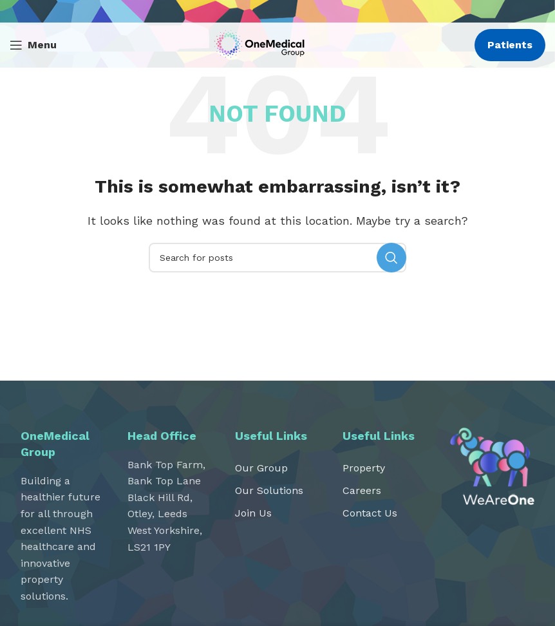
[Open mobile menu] (33, 45)
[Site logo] (262, 44)
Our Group (261, 468)
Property (364, 468)
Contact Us (370, 513)
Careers (362, 490)
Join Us (253, 513)
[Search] (277, 257)
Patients (509, 45)
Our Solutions (269, 490)
